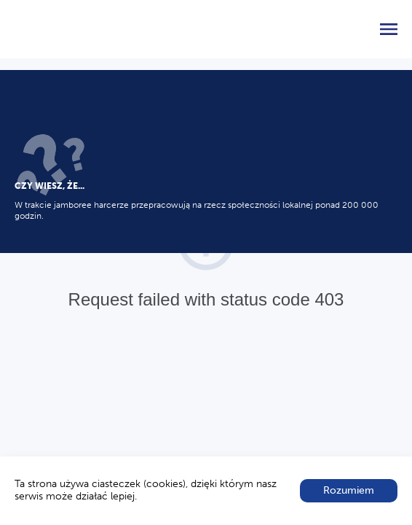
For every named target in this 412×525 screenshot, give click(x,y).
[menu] (388, 29)
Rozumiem (348, 490)
